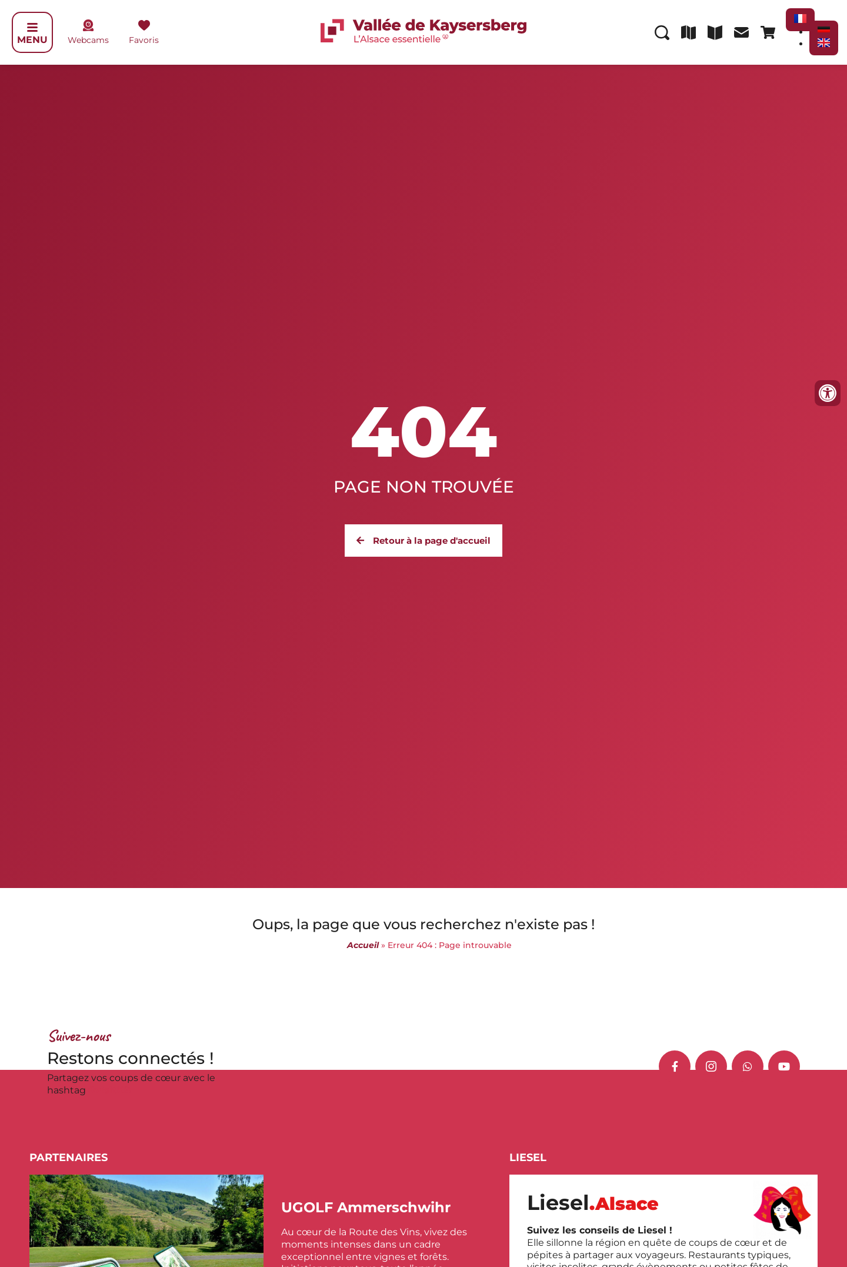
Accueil (363, 945)
